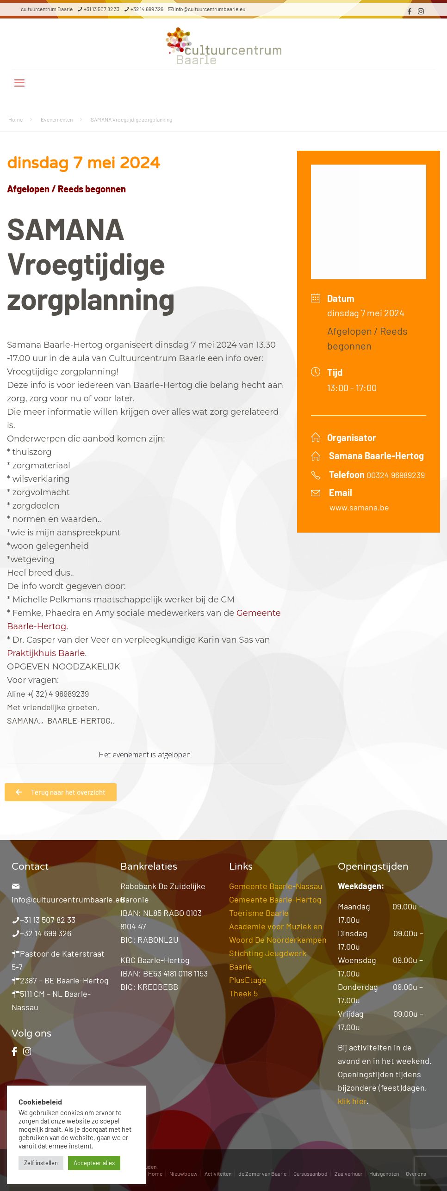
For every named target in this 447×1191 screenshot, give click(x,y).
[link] (46, 653)
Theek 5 (243, 993)
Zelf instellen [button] (41, 1162)
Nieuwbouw (183, 1173)
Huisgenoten (384, 1173)
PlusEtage (248, 980)
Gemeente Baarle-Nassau (276, 886)
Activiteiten (218, 1173)
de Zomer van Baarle (262, 1173)
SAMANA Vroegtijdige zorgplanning (131, 119)
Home (15, 119)
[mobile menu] (19, 82)
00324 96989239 (395, 475)
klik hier (352, 1101)
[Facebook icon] (409, 11)
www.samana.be (359, 507)
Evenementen (57, 119)
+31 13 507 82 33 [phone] (101, 9)
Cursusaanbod (310, 1173)
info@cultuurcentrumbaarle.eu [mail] (209, 9)
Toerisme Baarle (259, 913)
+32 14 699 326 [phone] (146, 9)
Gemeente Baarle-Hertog (275, 899)
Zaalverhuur (348, 1173)
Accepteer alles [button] (94, 1162)
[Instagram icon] (420, 11)
